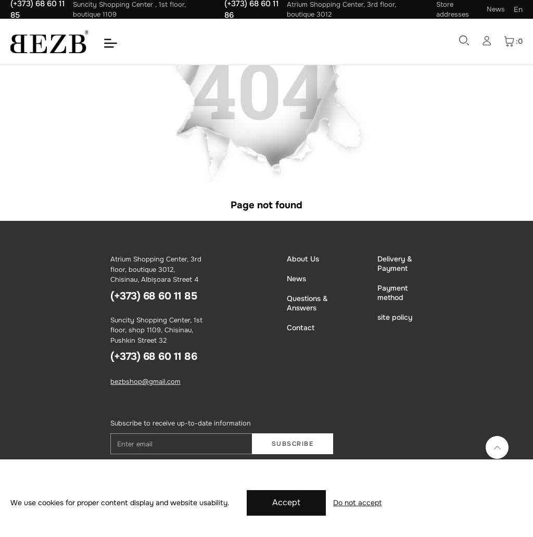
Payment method (392, 292)
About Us (303, 259)
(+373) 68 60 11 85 (153, 296)
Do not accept (357, 502)
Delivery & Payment (394, 263)
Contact (300, 327)
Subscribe (292, 444)
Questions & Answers (307, 303)
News (496, 9)
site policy (394, 317)
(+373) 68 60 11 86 (153, 356)
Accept (286, 502)
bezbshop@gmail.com (145, 381)
